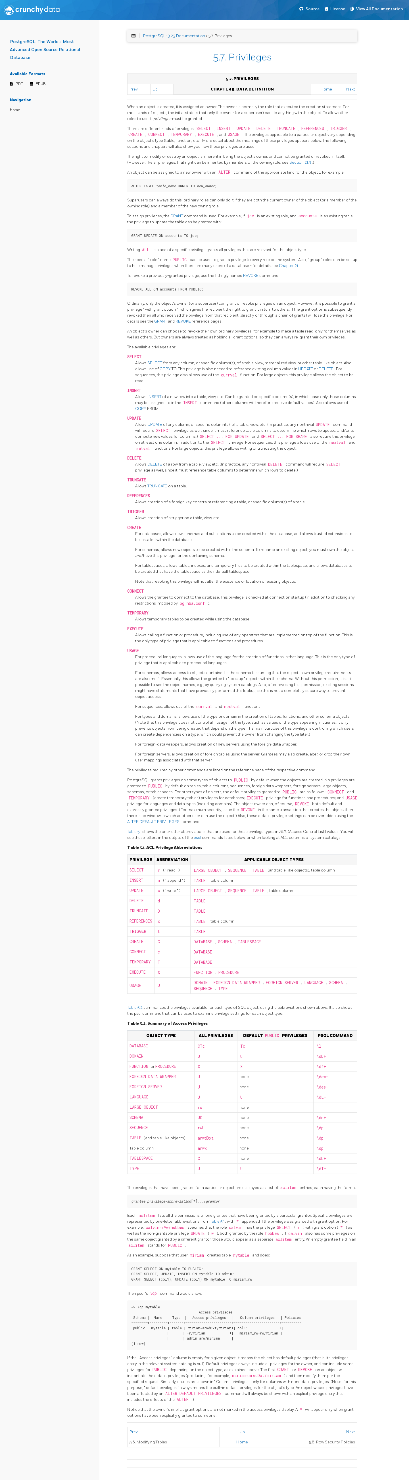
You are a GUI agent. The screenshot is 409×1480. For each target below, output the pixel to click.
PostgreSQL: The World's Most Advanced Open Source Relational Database (45, 49)
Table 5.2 (135, 1007)
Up (155, 89)
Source (313, 9)
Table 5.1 (134, 831)
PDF (19, 84)
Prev (134, 89)
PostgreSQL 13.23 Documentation (174, 35)
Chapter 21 (289, 265)
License (337, 9)
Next (350, 89)
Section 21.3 (300, 162)
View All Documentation (379, 9)
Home (15, 110)
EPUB (41, 84)
